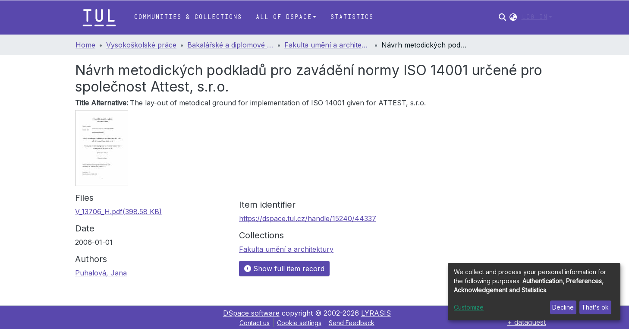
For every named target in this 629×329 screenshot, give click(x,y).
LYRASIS (376, 313)
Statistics (351, 17)
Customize (469, 307)
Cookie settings (299, 322)
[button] (513, 17)
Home (85, 45)
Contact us (254, 322)
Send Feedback (351, 322)
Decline (563, 307)
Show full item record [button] (284, 268)
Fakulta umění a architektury (327, 45)
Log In (534, 17)
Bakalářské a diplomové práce (230, 45)
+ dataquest (526, 322)
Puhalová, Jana (101, 273)
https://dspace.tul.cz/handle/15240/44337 (307, 218)
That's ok (595, 307)
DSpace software (251, 313)
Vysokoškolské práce (141, 45)
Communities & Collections (188, 17)
